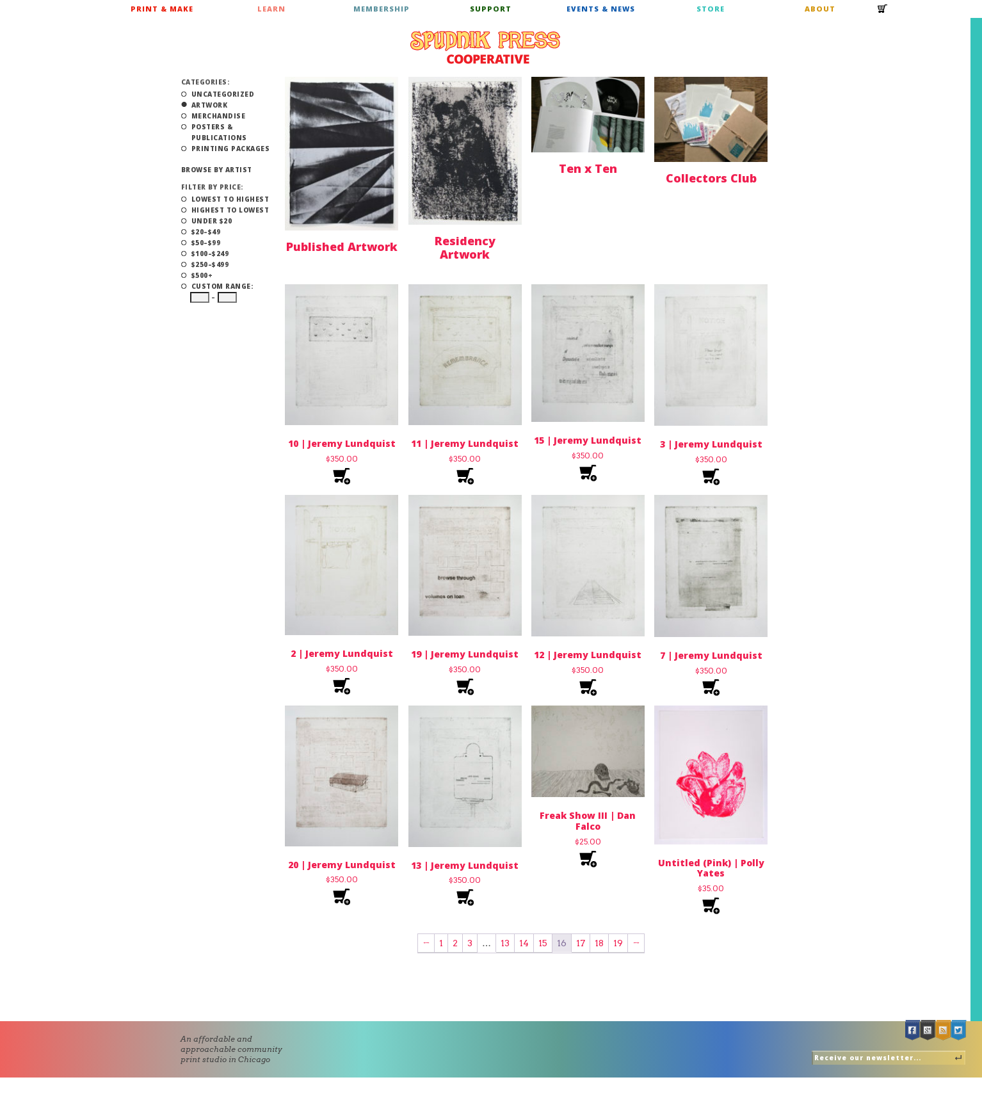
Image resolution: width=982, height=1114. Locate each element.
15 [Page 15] (542, 943)
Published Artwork (342, 246)
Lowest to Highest (230, 199)
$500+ (202, 275)
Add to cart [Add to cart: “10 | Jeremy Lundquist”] (341, 476)
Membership (381, 8)
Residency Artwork (465, 247)
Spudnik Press (485, 47)
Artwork (209, 105)
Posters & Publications (219, 132)
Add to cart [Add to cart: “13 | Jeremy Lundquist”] (465, 898)
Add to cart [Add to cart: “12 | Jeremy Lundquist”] (588, 688)
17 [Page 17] (580, 943)
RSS (943, 1030)
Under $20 (211, 220)
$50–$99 (206, 242)
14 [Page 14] (524, 943)
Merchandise (218, 115)
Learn (271, 8)
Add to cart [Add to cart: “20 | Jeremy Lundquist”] (341, 897)
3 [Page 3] (469, 943)
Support (490, 8)
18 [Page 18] (599, 943)
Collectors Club (711, 178)
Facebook (913, 1030)
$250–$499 (210, 264)
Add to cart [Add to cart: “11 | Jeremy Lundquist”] (465, 476)
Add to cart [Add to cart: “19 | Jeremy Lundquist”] (465, 687)
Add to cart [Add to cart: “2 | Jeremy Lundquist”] (341, 686)
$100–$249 (210, 253)
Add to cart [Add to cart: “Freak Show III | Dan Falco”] (588, 859)
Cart (883, 13)
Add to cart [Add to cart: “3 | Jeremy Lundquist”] (711, 477)
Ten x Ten (588, 168)
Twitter (959, 1030)
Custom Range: (222, 286)
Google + (928, 1030)
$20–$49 (206, 231)
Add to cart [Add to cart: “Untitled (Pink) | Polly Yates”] (711, 906)
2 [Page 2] (455, 943)
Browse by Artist (216, 169)
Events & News (601, 8)
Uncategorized (223, 94)
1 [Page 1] (441, 943)
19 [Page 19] (618, 943)
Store (710, 8)
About (820, 8)
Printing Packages (230, 148)
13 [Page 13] (505, 943)
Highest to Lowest (230, 210)
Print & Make (162, 8)
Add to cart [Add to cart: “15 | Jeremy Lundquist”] (588, 473)
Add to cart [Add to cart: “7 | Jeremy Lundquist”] (711, 688)
